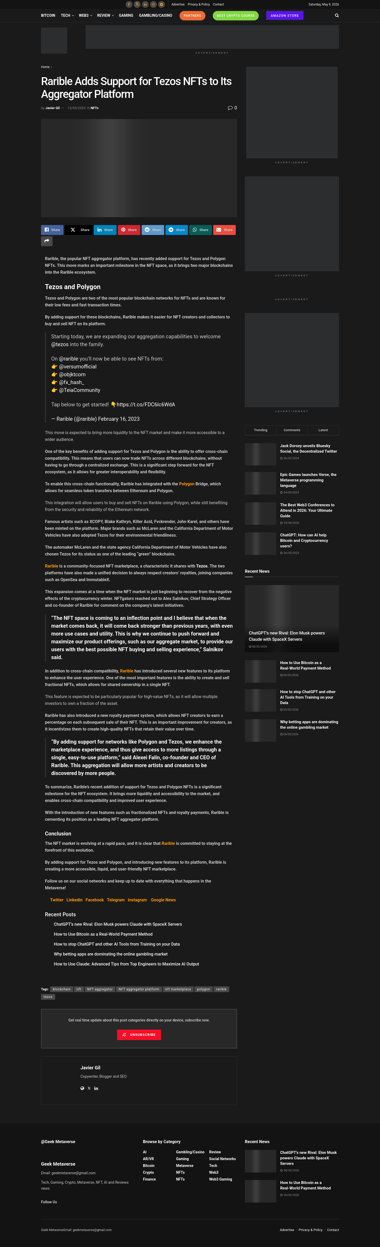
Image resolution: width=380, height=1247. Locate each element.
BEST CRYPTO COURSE (236, 16)
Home (45, 67)
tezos (48, 997)
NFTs (95, 108)
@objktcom (72, 374)
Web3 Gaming (220, 1179)
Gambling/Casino (155, 15)
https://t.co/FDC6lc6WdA (146, 404)
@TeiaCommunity (79, 390)
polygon (203, 989)
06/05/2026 (289, 675)
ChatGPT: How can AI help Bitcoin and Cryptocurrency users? (304, 540)
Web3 (84, 15)
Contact (218, 4)
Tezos (202, 566)
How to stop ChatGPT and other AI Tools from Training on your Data (117, 944)
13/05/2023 (76, 108)
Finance (149, 1179)
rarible (221, 989)
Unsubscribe (139, 1035)
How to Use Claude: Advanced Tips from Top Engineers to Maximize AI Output (126, 964)
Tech (65, 15)
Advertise (178, 4)
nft (79, 989)
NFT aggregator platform (139, 989)
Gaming (126, 15)
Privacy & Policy (199, 4)
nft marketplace (178, 989)
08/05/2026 (258, 646)
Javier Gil (52, 108)
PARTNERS (192, 16)
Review (103, 15)
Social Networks (222, 1159)
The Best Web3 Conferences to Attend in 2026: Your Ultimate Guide (307, 510)
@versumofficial (77, 366)
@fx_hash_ (71, 382)
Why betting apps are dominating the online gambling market (111, 954)
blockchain (62, 989)
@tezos (60, 344)
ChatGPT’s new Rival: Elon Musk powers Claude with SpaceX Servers (118, 924)
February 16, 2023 (119, 419)
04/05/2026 (289, 734)
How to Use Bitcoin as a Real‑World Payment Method (103, 934)
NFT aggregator (100, 989)
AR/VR (148, 1159)
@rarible (68, 359)
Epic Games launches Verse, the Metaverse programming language (308, 480)
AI (145, 1152)
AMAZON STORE (285, 16)
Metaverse (184, 1166)
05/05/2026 (289, 709)
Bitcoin (48, 15)
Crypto (148, 1172)
